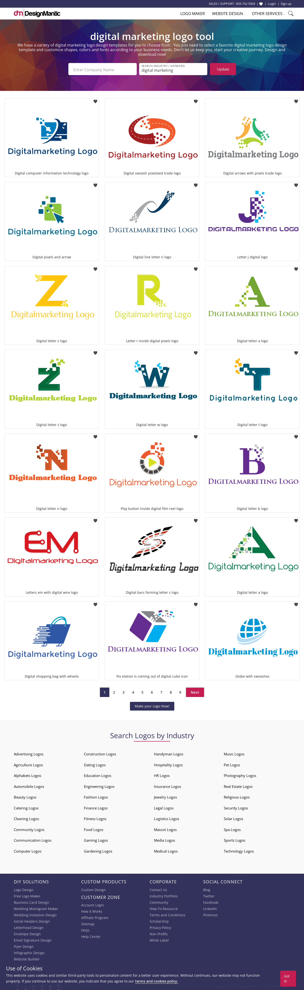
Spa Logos (232, 828)
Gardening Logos (98, 849)
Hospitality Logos (168, 763)
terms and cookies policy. (156, 981)
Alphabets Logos (27, 774)
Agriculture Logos (28, 763)
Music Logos (234, 752)
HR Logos (162, 774)
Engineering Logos (99, 785)
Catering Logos (26, 806)
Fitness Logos (95, 817)
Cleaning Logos (26, 817)
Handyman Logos (168, 752)
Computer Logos (27, 849)
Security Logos (236, 806)
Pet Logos (232, 763)
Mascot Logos (165, 828)
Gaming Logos (96, 838)
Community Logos (29, 828)
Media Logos (164, 838)
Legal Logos (164, 806)
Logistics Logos (166, 817)
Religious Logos (237, 795)
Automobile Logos (29, 785)
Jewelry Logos (165, 795)
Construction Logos (100, 752)
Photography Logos (240, 774)
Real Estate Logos (238, 785)
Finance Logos (96, 806)
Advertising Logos (28, 752)
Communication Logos (32, 838)
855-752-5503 (245, 3)
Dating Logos (95, 763)
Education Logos (97, 774)
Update (223, 69)
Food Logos (93, 828)
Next (195, 691)
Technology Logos (239, 849)
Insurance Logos (167, 785)
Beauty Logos (25, 795)
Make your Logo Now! (152, 704)
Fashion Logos (96, 795)
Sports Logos (234, 838)
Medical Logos (166, 849)
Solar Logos (233, 817)
